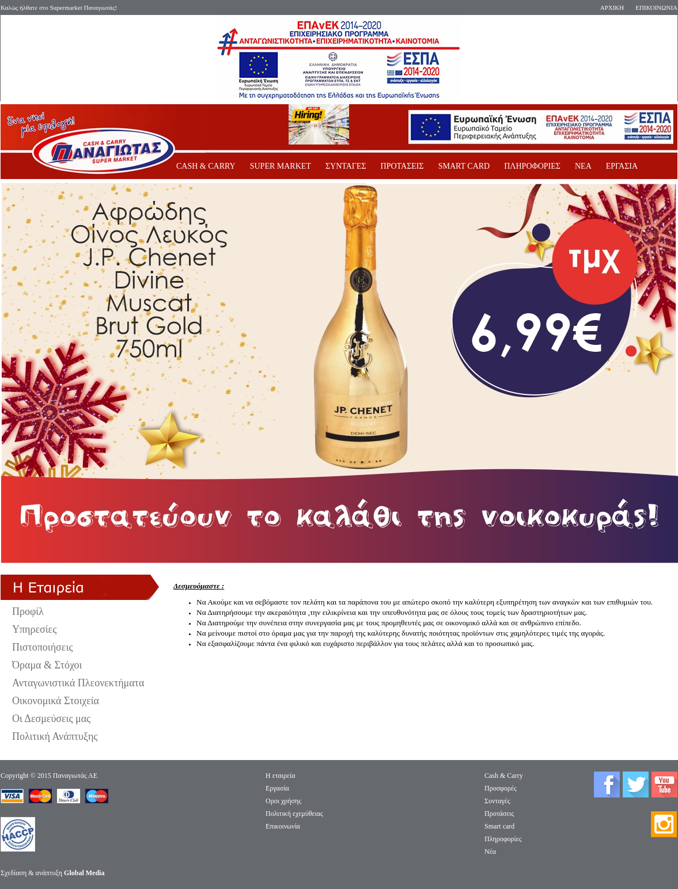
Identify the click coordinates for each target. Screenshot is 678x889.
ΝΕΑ (583, 166)
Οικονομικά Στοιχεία (55, 700)
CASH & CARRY (206, 166)
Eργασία (277, 788)
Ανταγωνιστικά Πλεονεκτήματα (78, 683)
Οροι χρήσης (283, 801)
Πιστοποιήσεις (42, 647)
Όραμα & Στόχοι (47, 665)
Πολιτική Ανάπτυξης (54, 736)
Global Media (84, 873)
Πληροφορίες (503, 839)
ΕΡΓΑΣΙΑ (622, 166)
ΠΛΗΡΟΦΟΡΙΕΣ (532, 166)
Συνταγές (497, 801)
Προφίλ (28, 611)
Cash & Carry (503, 776)
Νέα (490, 852)
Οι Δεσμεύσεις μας (51, 718)
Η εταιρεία (281, 776)
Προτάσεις (499, 814)
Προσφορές (500, 788)
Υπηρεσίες (34, 629)
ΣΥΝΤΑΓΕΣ (345, 166)
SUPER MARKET (280, 166)
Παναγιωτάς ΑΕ (75, 776)
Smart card (499, 826)
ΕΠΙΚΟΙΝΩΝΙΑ (656, 7)
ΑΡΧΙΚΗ (612, 7)
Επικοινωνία (283, 826)
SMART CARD (464, 166)
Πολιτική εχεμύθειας (294, 814)
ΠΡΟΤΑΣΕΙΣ (402, 166)
